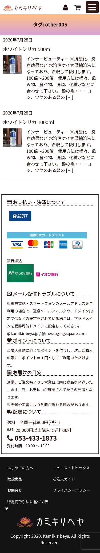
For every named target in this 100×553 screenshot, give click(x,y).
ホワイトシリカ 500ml (27, 48)
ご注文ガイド (64, 479)
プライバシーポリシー (71, 490)
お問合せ (14, 490)
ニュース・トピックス (71, 467)
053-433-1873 (32, 438)
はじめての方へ (20, 467)
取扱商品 (14, 479)
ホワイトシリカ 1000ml (28, 122)
